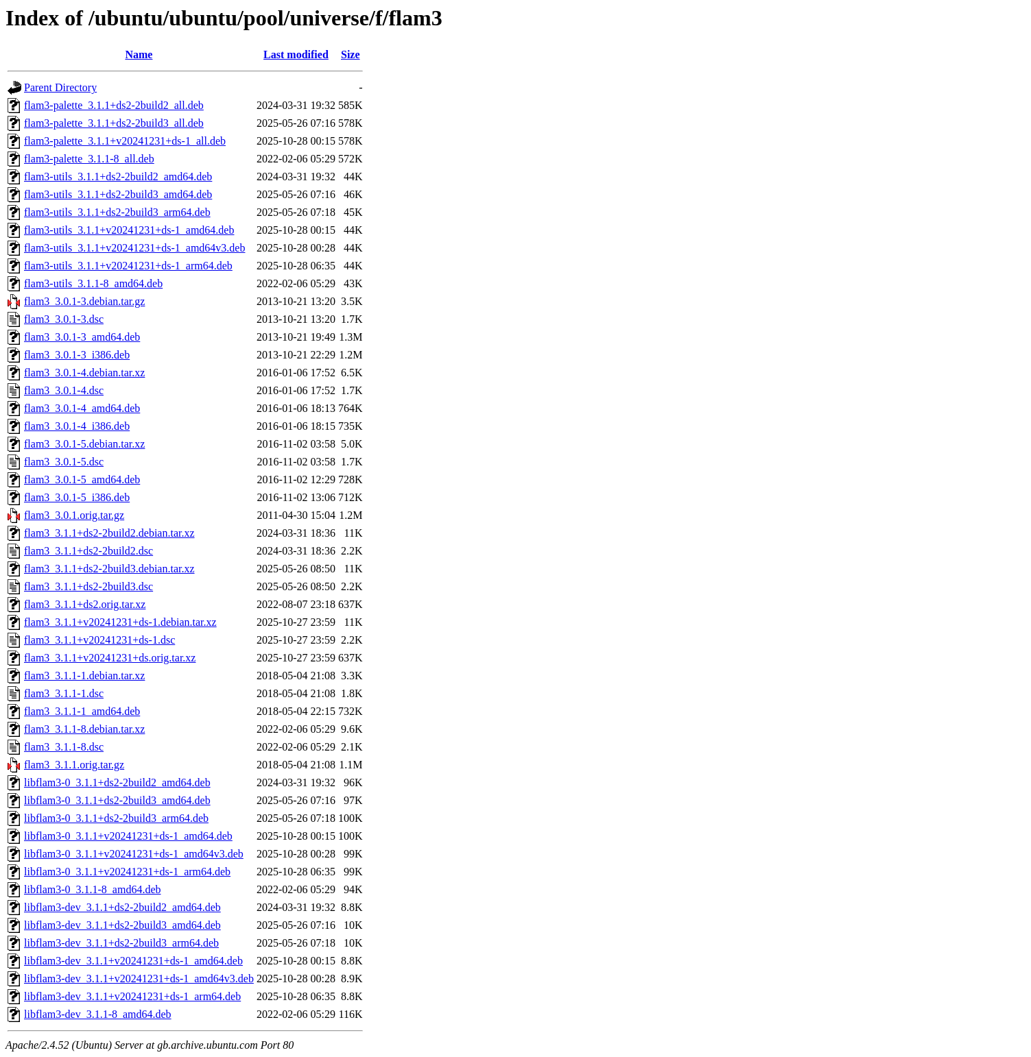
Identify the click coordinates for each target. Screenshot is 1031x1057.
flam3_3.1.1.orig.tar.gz (74, 764)
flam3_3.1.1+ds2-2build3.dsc (88, 586)
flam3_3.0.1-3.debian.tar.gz (84, 301)
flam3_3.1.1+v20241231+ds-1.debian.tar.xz (120, 622)
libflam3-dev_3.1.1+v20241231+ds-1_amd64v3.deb (139, 978)
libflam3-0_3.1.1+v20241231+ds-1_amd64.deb (128, 836)
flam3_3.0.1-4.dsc (64, 390)
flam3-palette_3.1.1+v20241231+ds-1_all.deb (125, 141)
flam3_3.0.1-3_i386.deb (77, 355)
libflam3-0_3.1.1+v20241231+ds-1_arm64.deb (127, 871)
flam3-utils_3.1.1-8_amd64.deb (93, 283)
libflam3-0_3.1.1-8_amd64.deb (92, 889)
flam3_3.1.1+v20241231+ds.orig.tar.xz (109, 658)
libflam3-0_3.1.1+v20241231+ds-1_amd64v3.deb (134, 854)
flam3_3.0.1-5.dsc (64, 461)
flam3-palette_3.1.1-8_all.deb (89, 159)
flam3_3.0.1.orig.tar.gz (74, 515)
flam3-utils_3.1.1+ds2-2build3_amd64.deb (118, 194)
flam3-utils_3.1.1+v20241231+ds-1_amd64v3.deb (134, 248)
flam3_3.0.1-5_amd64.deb (82, 479)
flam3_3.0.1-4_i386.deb (77, 426)
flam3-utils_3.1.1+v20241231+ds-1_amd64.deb (129, 230)
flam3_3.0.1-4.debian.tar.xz (84, 372)
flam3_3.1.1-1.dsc (64, 693)
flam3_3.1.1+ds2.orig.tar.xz (84, 604)
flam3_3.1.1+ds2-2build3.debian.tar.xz (109, 568)
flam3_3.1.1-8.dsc (64, 747)
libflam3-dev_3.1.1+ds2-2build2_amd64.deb (122, 907)
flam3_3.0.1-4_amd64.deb (82, 408)
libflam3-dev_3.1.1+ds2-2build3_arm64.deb (121, 943)
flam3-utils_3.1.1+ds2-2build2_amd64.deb (118, 176)
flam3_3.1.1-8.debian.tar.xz (84, 729)
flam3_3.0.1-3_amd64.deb (82, 337)
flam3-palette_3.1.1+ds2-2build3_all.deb (114, 123)
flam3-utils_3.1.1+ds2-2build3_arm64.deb (117, 212)
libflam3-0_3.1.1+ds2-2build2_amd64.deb (117, 782)
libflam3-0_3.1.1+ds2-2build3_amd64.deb (117, 800)
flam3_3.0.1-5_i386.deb (77, 497)
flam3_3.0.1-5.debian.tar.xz (84, 444)
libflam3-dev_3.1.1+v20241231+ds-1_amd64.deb (133, 961)
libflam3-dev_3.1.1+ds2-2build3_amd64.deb (122, 925)
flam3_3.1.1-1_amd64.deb (82, 711)
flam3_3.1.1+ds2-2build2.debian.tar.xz (109, 533)
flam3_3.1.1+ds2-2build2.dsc (88, 551)
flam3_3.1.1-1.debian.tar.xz (84, 675)
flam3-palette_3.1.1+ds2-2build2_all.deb (114, 105)
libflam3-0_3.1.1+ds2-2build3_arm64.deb (116, 818)
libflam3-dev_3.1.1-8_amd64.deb (97, 1014)
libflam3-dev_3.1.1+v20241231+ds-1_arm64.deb (132, 996)
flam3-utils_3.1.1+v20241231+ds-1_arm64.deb (128, 265)
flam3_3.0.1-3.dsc (64, 319)
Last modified (296, 54)
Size (350, 54)
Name (138, 54)
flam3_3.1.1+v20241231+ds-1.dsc (99, 640)
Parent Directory (60, 87)
